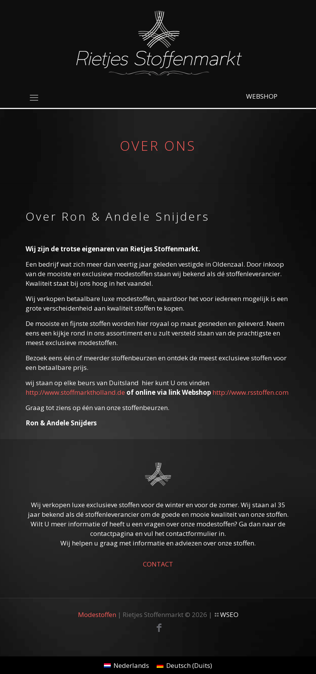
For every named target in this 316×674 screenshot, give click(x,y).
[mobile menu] (34, 97)
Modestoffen (97, 614)
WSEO (229, 614)
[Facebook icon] (159, 629)
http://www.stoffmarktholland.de (75, 392)
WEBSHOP (261, 96)
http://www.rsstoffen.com (250, 392)
